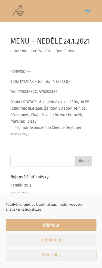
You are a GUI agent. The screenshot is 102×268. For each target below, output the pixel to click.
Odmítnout (51, 240)
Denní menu (65, 51)
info (25, 51)
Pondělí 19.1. (21, 185)
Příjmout (51, 225)
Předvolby (51, 255)
